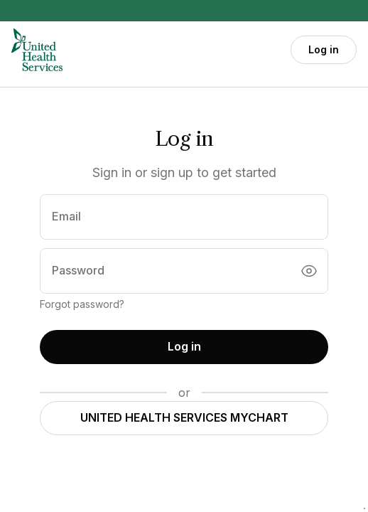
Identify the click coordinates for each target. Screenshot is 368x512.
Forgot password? (82, 304)
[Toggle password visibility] (309, 270)
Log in (323, 49)
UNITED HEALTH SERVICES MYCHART (184, 417)
